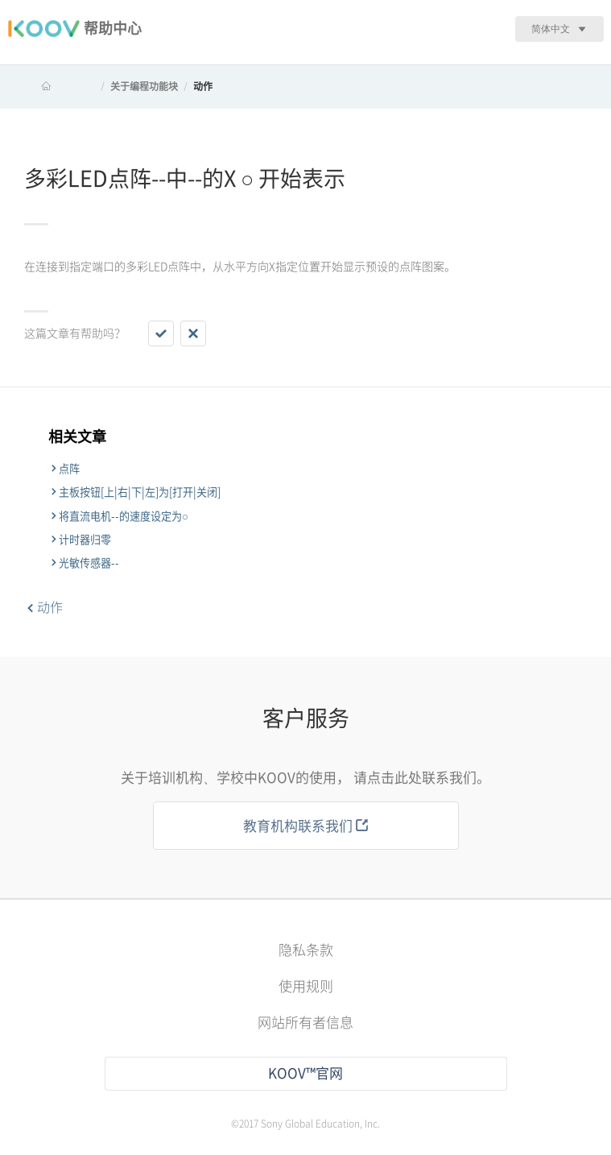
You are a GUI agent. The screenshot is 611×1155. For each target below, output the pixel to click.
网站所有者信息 (305, 1022)
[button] (161, 333)
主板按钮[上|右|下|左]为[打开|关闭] (140, 492)
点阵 (69, 468)
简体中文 (550, 29)
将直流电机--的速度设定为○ (123, 516)
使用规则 (306, 986)
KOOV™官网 (305, 1073)
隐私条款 (306, 950)
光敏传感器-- (89, 563)
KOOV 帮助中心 (61, 86)
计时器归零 (85, 539)
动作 (203, 86)
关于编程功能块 (144, 86)
